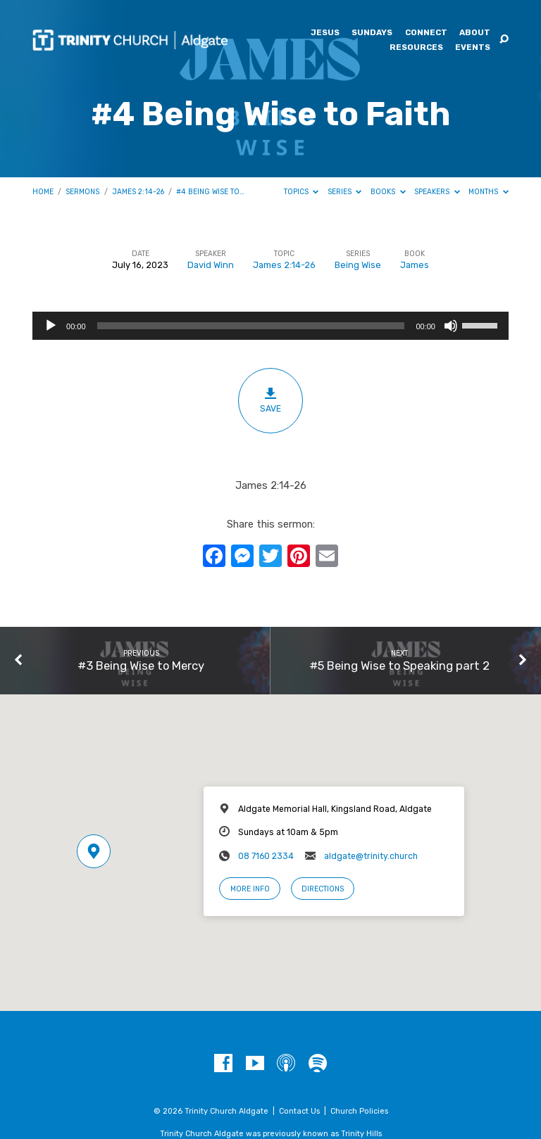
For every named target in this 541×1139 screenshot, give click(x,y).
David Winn (210, 265)
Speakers (437, 191)
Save (270, 400)
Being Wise (358, 265)
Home (43, 191)
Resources (416, 48)
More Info (250, 888)
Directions (322, 888)
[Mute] (451, 326)
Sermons (82, 191)
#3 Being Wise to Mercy (140, 665)
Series (345, 191)
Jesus (325, 33)
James (414, 265)
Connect (426, 33)
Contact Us (299, 1111)
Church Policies (359, 1111)
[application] (270, 326)
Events (472, 48)
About (474, 33)
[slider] (251, 325)
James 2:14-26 (138, 191)
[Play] (51, 326)
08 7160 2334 (266, 856)
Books (388, 191)
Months (488, 191)
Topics (301, 191)
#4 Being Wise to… (210, 191)
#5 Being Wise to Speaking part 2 (399, 665)
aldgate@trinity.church (371, 856)
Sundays (372, 33)
